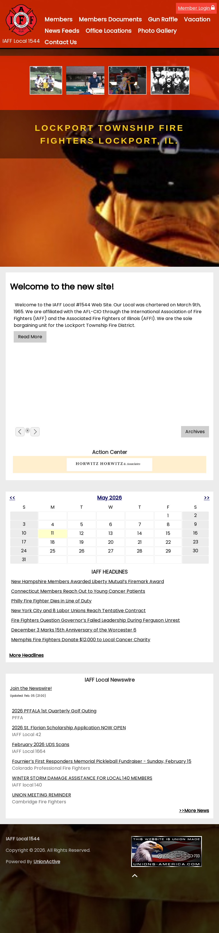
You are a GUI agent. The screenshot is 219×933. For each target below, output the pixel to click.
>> (207, 497)
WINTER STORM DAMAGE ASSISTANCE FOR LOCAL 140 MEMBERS (82, 778)
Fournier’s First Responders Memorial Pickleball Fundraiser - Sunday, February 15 (101, 761)
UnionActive (46, 861)
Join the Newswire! (31, 688)
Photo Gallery (157, 31)
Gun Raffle (163, 19)
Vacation (197, 19)
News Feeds (61, 31)
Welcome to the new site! (62, 286)
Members (58, 19)
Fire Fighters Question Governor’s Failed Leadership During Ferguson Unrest (95, 620)
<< (12, 497)
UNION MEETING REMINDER (41, 795)
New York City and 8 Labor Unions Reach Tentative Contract (78, 610)
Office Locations (108, 31)
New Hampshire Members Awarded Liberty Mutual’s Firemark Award (87, 581)
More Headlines (26, 655)
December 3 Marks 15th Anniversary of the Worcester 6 (73, 630)
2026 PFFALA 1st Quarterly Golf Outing (54, 711)
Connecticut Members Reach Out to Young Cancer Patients (78, 591)
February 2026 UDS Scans (40, 744)
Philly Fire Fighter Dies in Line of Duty (51, 601)
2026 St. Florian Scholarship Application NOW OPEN (69, 727)
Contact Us (60, 42)
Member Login (196, 8)
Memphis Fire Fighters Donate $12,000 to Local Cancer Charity (80, 639)
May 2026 (109, 497)
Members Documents (110, 19)
